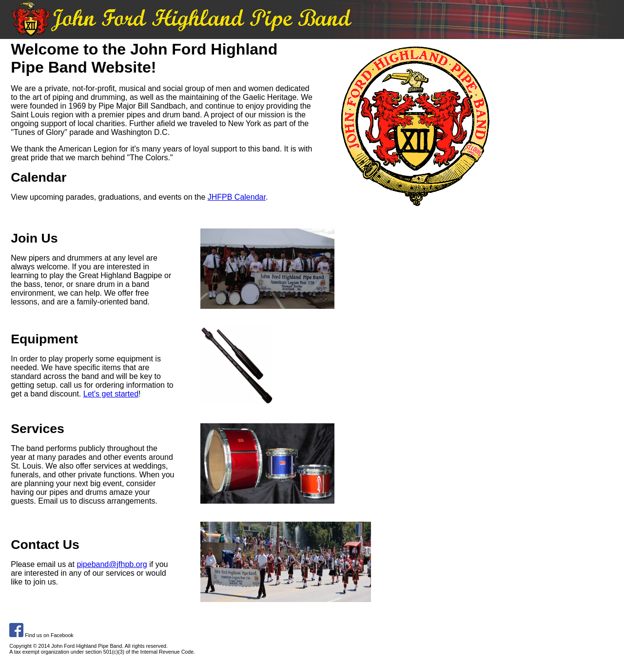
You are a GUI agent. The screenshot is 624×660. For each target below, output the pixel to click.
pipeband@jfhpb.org (112, 564)
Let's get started (110, 394)
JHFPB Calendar (237, 197)
